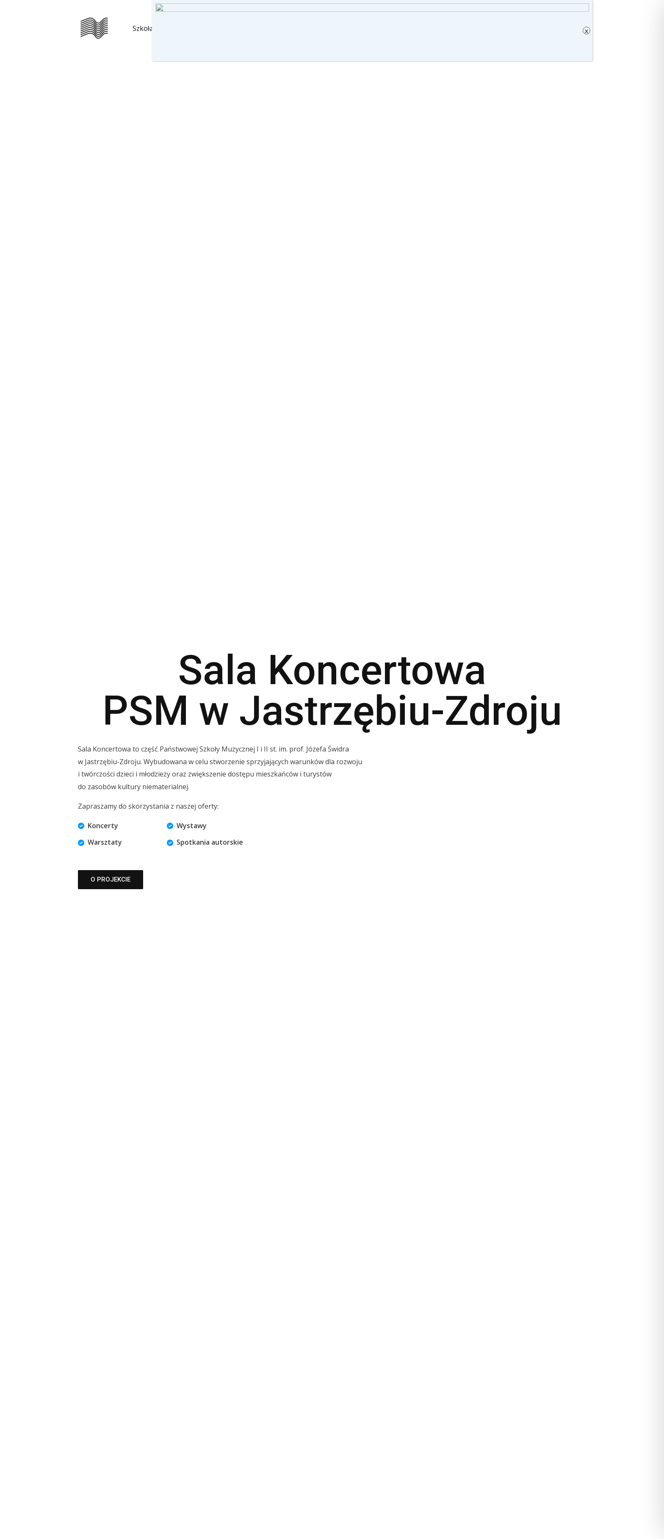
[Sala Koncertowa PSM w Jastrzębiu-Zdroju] (94, 27)
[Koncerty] (98, 826)
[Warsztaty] (100, 842)
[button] (234, 28)
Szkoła (143, 28)
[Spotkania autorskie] (205, 842)
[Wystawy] (187, 826)
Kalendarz (183, 28)
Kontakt (265, 28)
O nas (225, 28)
